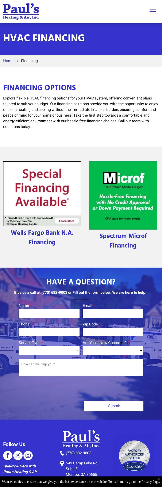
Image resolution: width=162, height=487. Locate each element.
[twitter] (18, 436)
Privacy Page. (151, 481)
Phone (24, 324)
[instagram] (28, 436)
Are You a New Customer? (105, 343)
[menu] (152, 11)
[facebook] (7, 436)
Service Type (29, 343)
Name (24, 306)
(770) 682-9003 (78, 433)
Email (87, 306)
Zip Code (90, 324)
